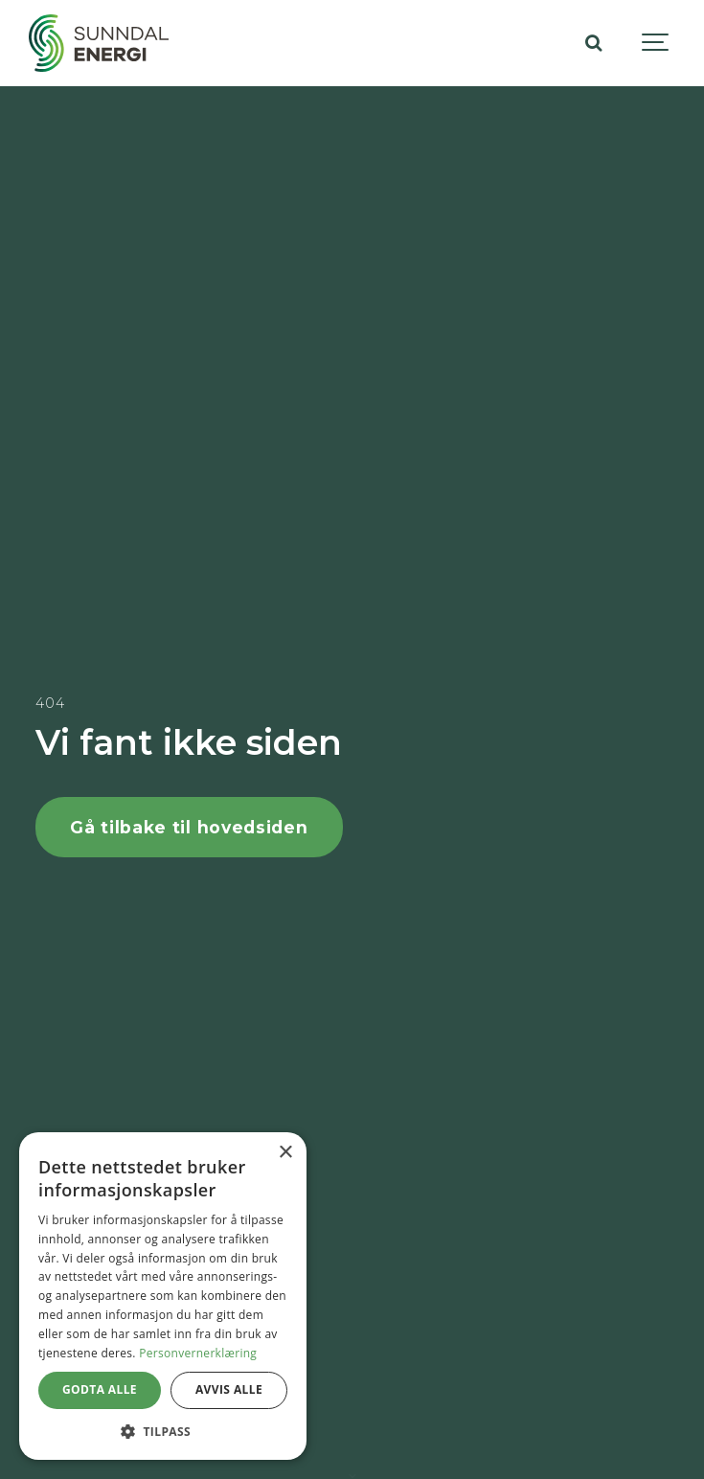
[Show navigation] (656, 43)
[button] (162, 1431)
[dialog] (163, 1296)
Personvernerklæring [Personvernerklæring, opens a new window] (198, 1353)
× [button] (285, 1153)
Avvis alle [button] (228, 1389)
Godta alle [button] (99, 1389)
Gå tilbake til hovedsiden (188, 827)
